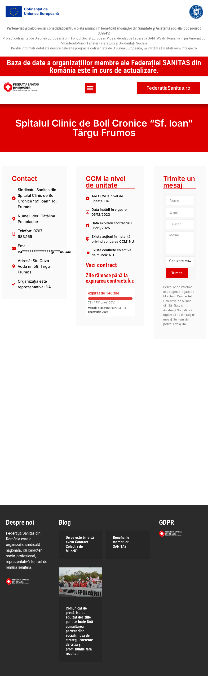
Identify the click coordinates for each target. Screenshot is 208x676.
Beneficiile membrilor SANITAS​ (121, 542)
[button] (90, 88)
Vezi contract (101, 265)
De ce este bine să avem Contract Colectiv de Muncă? (80, 544)
